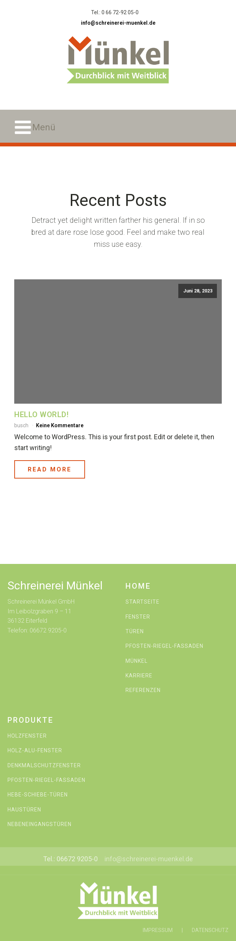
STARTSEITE (142, 602)
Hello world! (41, 414)
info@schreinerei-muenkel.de (118, 23)
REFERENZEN (143, 690)
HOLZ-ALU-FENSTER (34, 750)
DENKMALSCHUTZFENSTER (44, 765)
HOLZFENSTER (27, 736)
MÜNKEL (136, 661)
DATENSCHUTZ (210, 930)
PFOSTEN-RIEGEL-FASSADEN (164, 646)
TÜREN (134, 631)
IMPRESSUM (158, 930)
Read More (50, 469)
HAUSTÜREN (24, 810)
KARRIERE (138, 676)
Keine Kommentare (60, 425)
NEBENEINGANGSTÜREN (39, 824)
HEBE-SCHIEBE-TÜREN (37, 795)
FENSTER (137, 617)
